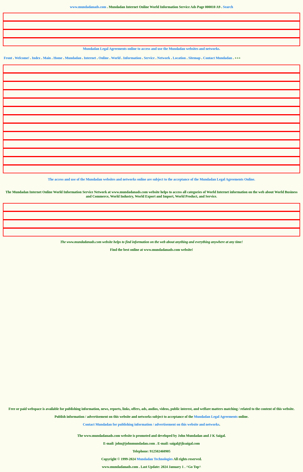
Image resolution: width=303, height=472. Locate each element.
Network (163, 58)
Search (228, 7)
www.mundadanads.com (88, 7)
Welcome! (22, 58)
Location (179, 58)
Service (149, 58)
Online (104, 58)
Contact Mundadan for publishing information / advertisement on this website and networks (151, 424)
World (116, 58)
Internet (90, 58)
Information (132, 58)
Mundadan (73, 58)
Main (47, 58)
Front (8, 58)
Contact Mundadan (217, 58)
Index (36, 58)
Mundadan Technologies (155, 459)
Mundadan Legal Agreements (216, 417)
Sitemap (194, 58)
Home (57, 58)
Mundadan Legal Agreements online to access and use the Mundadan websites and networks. (151, 49)
